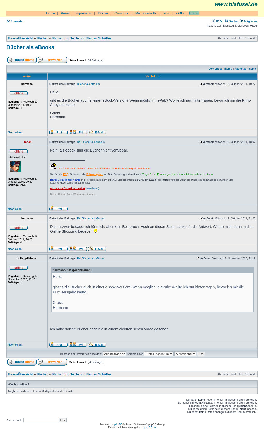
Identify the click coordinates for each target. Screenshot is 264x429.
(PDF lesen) (74, 188)
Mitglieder (248, 21)
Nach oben (15, 132)
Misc (166, 13)
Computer (122, 13)
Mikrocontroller (146, 13)
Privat (65, 13)
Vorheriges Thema (220, 68)
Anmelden (15, 21)
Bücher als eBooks (30, 47)
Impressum (83, 13)
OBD (180, 13)
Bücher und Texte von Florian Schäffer (81, 38)
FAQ (217, 21)
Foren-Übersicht (20, 38)
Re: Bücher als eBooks (91, 142)
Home (50, 13)
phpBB (118, 424)
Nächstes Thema (245, 68)
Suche (231, 21)
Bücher (103, 13)
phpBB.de (150, 427)
